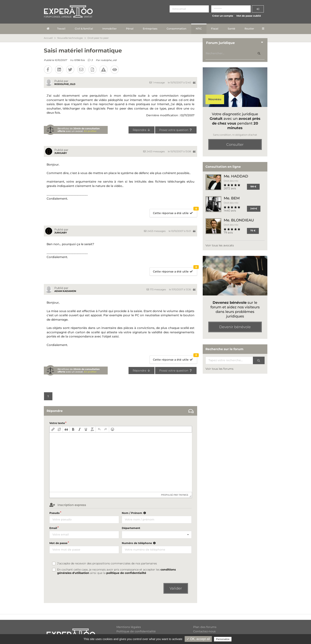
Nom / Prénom (134, 512)
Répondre (141, 130)
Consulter (235, 144)
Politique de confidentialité (136, 631)
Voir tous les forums (219, 369)
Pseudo (54, 512)
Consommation (176, 28)
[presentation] (53, 429)
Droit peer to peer (98, 38)
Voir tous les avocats (219, 245)
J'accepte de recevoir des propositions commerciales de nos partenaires (107, 563)
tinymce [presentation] (183, 495)
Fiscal (214, 28)
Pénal (129, 28)
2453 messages (154, 151)
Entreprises (150, 28)
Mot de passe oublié (248, 15)
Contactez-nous (204, 631)
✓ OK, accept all (198, 639)
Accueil (48, 38)
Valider (176, 588)
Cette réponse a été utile (175, 212)
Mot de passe (58, 543)
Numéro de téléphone (139, 543)
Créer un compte (222, 15)
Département (131, 528)
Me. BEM (232, 198)
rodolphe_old (108, 60)
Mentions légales (128, 627)
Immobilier (109, 28)
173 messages (156, 289)
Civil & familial (84, 28)
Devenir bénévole (235, 327)
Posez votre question (175, 130)
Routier (249, 28)
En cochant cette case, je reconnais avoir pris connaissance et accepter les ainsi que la (116, 571)
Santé (231, 28)
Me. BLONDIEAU (239, 220)
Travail (61, 28)
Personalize (222, 639)
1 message (157, 82)
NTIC (199, 28)
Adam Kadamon (65, 291)
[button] (53, 429)
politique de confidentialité (126, 573)
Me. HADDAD (236, 176)
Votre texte (57, 423)
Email (53, 528)
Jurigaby (60, 152)
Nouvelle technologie (70, 38)
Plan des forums (204, 627)
